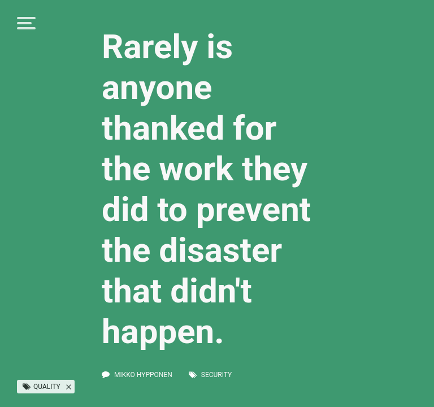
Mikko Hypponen (143, 375)
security (216, 375)
